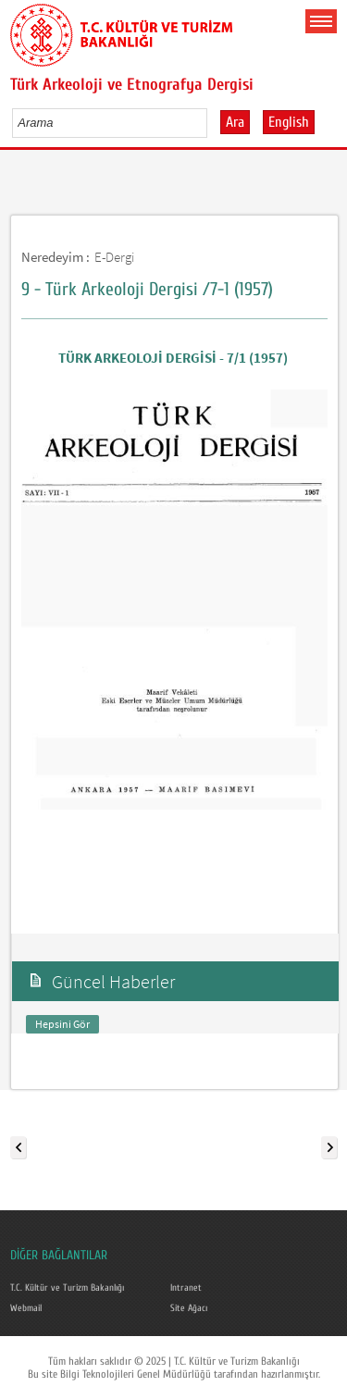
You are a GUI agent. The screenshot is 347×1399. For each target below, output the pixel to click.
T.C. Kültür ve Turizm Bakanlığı (67, 1288)
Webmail (26, 1308)
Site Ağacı (188, 1308)
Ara (235, 122)
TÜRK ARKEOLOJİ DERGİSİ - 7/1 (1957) (174, 357)
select (212, 122)
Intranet (186, 1288)
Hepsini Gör (62, 1024)
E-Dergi (114, 257)
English (288, 122)
